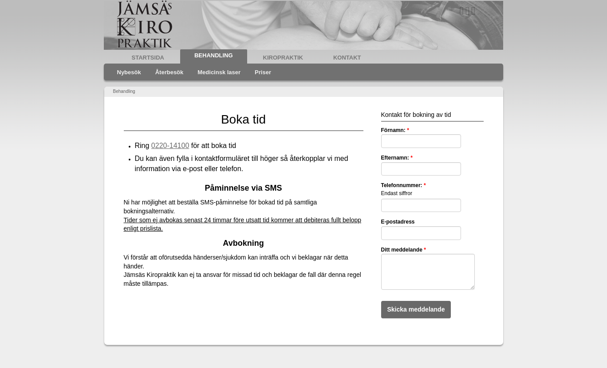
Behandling (213, 55)
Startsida (148, 57)
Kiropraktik (283, 57)
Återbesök (169, 72)
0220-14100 (170, 145)
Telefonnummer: (403, 185)
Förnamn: (395, 130)
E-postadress (398, 222)
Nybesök (129, 72)
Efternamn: (397, 158)
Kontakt (347, 57)
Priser (263, 72)
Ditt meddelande (403, 250)
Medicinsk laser (218, 72)
